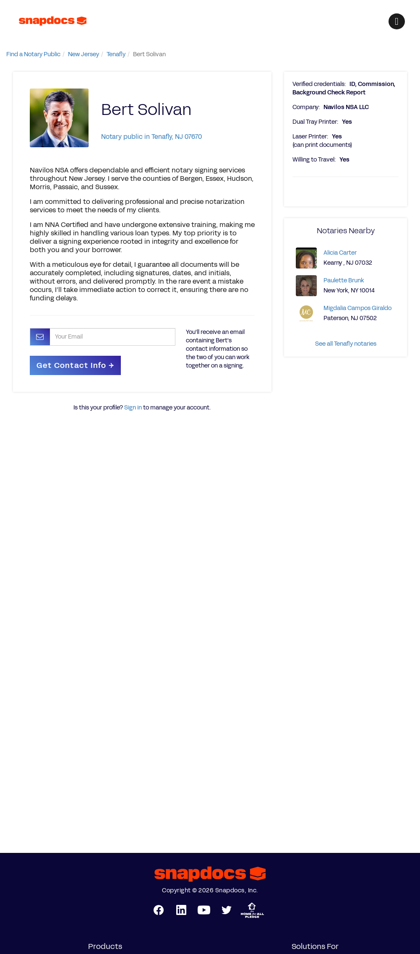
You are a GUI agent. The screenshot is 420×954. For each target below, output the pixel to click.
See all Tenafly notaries (345, 344)
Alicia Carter (340, 253)
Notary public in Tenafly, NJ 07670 (151, 136)
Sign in (133, 408)
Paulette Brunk (343, 280)
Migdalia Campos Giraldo (357, 308)
